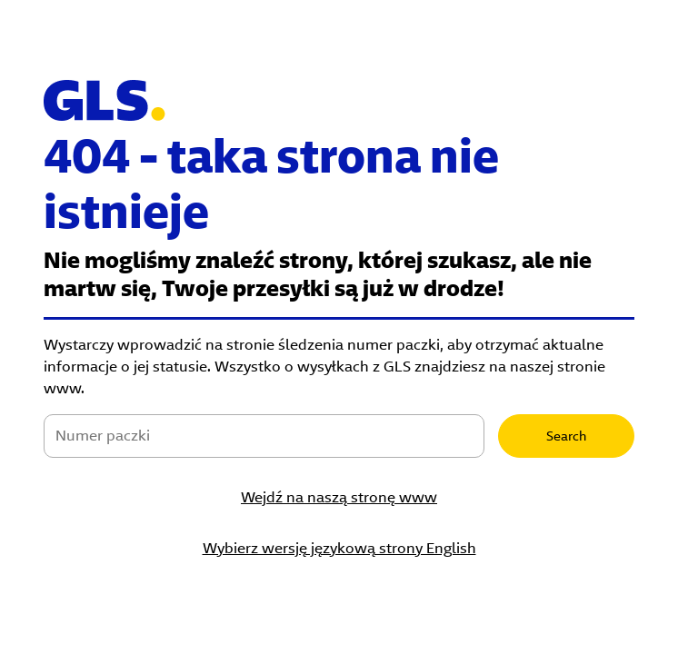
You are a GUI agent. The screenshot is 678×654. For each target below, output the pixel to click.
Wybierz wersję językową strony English (339, 548)
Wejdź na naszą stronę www (339, 497)
